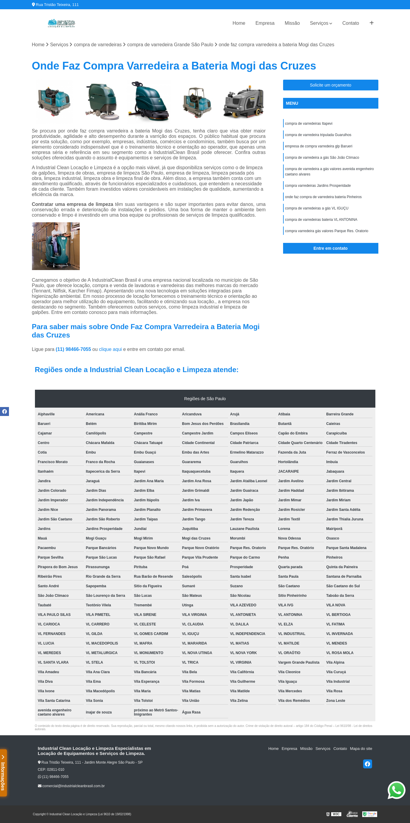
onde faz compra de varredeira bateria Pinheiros (323, 197)
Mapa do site (361, 748)
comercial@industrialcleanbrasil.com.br (71, 786)
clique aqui (110, 349)
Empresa (264, 23)
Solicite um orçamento (330, 85)
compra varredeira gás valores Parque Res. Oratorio (326, 231)
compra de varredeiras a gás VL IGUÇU (316, 208)
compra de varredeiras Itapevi (309, 123)
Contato (350, 23)
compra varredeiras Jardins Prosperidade (318, 186)
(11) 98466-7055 (74, 349)
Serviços (319, 23)
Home (239, 23)
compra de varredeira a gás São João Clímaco (322, 157)
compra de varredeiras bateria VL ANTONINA (321, 220)
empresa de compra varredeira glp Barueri (318, 146)
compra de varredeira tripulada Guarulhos (318, 135)
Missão (292, 23)
